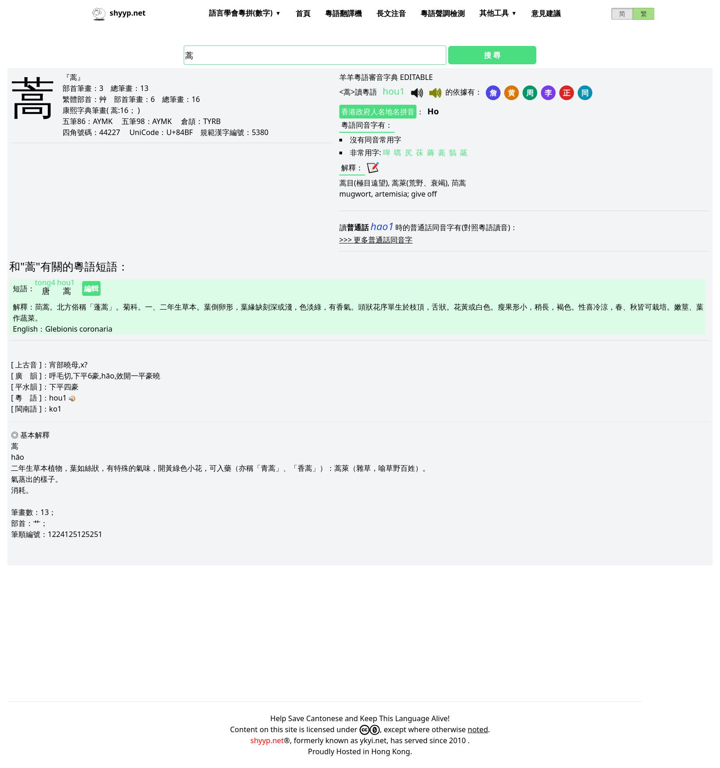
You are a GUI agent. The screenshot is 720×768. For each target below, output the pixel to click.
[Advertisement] (282, 633)
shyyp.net (267, 740)
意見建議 (546, 13)
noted (478, 729)
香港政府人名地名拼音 (378, 112)
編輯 (91, 288)
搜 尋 (492, 55)
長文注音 (391, 13)
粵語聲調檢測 (443, 13)
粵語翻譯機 (343, 13)
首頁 (303, 13)
